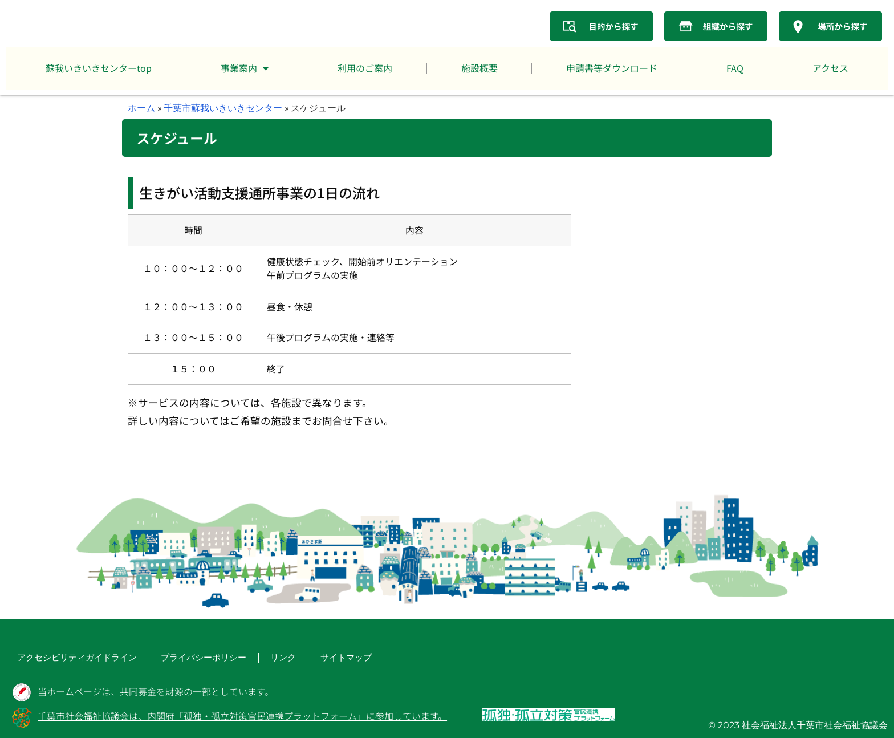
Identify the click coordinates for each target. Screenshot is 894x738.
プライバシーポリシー (173, 659)
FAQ (734, 68)
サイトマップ (301, 659)
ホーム (141, 107)
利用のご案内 (365, 68)
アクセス (830, 68)
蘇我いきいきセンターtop (99, 68)
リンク (244, 659)
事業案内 (245, 68)
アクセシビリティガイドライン (65, 659)
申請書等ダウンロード (611, 68)
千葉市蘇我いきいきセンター (223, 107)
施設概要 (479, 68)
